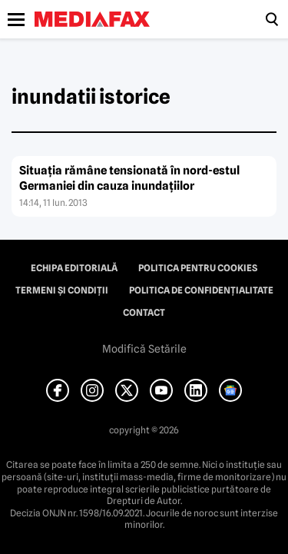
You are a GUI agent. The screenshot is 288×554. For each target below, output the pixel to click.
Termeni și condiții (61, 290)
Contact (144, 312)
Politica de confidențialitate (201, 290)
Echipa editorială (74, 268)
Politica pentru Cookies (197, 268)
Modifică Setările (144, 349)
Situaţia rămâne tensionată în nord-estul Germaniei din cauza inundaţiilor (129, 178)
